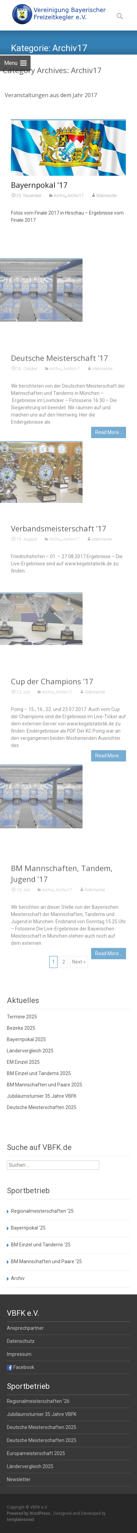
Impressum (19, 1354)
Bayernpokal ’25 (28, 1228)
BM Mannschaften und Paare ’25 (46, 1261)
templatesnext (20, 1519)
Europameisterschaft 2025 (36, 1453)
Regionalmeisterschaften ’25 (42, 1211)
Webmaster (106, 197)
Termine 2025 (22, 1016)
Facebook (20, 1367)
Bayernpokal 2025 (26, 1039)
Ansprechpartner (25, 1328)
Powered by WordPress (29, 1513)
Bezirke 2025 (21, 1028)
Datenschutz (21, 1341)
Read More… (108, 462)
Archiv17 (75, 197)
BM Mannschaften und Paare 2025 (44, 1084)
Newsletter (18, 1479)
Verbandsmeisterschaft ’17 (59, 546)
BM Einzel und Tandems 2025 (39, 1073)
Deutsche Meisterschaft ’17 (59, 388)
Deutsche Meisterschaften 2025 (41, 1107)
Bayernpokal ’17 (39, 186)
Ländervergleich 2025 (30, 1050)
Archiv (59, 197)
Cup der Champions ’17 (52, 711)
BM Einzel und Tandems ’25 (41, 1244)
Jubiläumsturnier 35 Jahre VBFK (41, 1096)
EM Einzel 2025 (23, 1062)
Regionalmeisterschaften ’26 (38, 1401)
